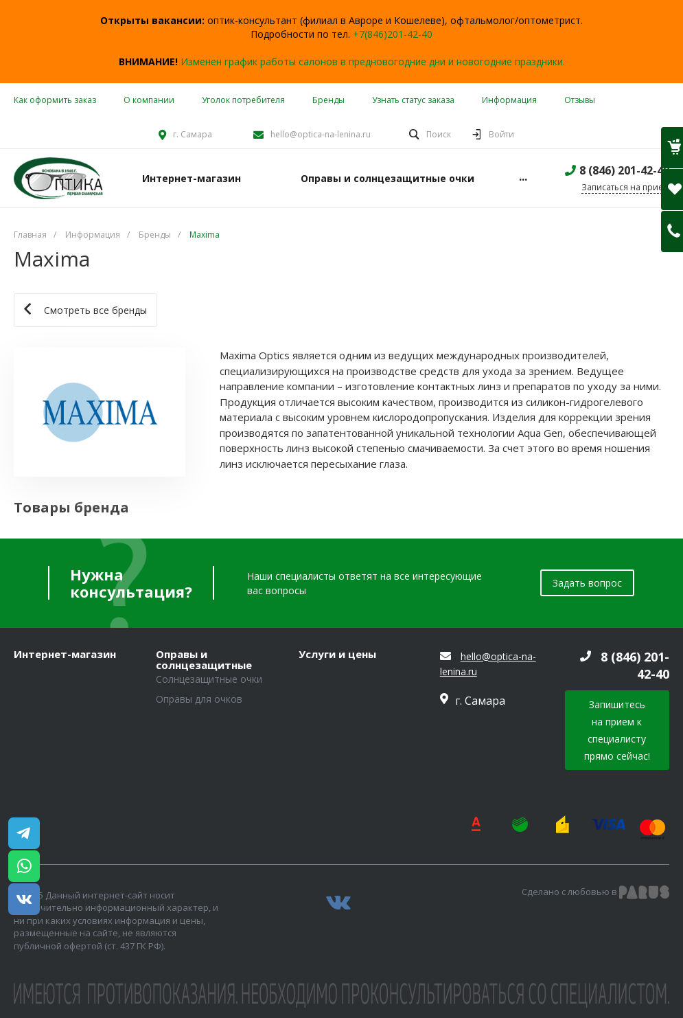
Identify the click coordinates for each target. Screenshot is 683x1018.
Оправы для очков (199, 698)
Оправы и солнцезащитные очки (204, 659)
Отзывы (579, 100)
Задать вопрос (587, 582)
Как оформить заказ (55, 100)
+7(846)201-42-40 (392, 34)
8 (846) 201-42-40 (624, 170)
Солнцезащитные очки (209, 679)
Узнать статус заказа (413, 100)
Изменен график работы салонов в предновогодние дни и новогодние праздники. (373, 61)
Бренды (328, 100)
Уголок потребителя (243, 100)
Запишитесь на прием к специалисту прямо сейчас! (617, 730)
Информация (509, 100)
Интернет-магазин (65, 654)
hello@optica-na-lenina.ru (320, 134)
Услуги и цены (337, 654)
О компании (149, 100)
